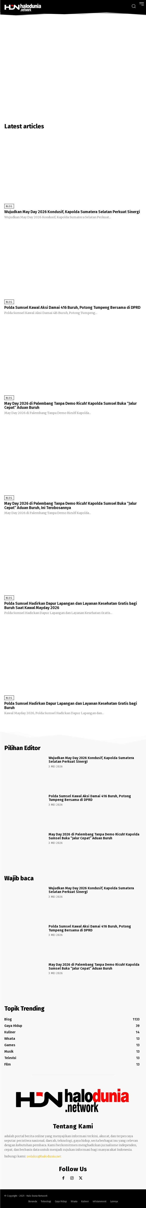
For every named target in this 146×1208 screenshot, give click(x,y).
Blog (9, 206)
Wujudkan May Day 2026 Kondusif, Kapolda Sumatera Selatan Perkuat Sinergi (72, 211)
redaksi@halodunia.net (44, 1156)
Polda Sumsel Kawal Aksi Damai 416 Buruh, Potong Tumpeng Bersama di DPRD (72, 307)
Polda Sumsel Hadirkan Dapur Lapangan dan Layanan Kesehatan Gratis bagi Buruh (70, 705)
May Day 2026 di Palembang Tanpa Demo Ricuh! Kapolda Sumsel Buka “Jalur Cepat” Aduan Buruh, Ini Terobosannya (70, 505)
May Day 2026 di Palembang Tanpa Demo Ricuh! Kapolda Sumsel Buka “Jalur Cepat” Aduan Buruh (70, 405)
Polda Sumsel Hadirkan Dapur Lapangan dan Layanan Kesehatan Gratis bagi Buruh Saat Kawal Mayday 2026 (70, 605)
